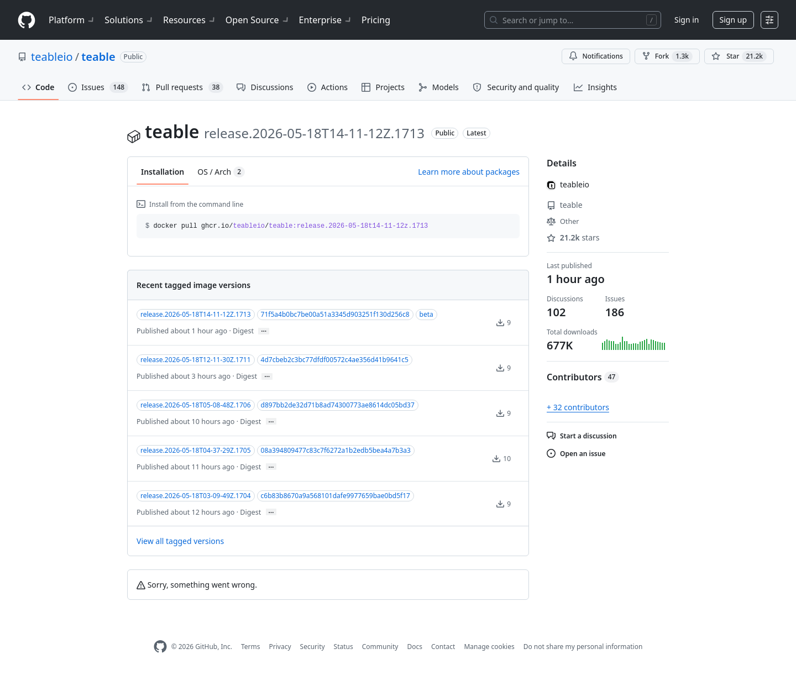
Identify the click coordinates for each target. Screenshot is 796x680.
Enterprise (326, 20)
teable (98, 56)
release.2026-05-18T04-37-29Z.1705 (195, 450)
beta (426, 314)
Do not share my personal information (583, 646)
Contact (443, 646)
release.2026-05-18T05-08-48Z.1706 (195, 405)
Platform (72, 20)
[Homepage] (26, 20)
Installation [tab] (162, 171)
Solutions (129, 20)
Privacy (280, 646)
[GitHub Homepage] (160, 646)
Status (343, 646)
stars (573, 237)
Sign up (733, 19)
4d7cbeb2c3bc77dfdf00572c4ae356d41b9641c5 (335, 359)
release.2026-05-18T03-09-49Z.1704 (195, 495)
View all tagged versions (180, 541)
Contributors (583, 377)
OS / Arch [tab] (221, 171)
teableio (52, 56)
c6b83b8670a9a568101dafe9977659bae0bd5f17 (335, 495)
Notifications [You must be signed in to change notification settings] (595, 56)
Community (380, 646)
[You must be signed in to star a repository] (739, 56)
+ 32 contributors (578, 407)
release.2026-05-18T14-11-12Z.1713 (195, 314)
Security (312, 646)
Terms (250, 646)
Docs (414, 646)
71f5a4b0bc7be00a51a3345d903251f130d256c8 (335, 314)
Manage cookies (489, 646)
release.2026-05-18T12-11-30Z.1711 (195, 359)
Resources (190, 20)
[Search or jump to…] (573, 20)
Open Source (258, 20)
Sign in (686, 19)
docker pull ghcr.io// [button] (286, 226)
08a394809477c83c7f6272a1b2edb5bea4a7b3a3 (336, 450)
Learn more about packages (469, 171)
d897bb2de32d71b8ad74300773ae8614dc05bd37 (338, 405)
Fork (667, 56)
